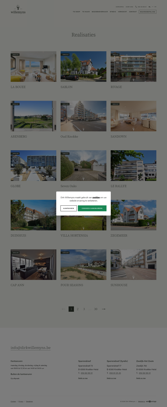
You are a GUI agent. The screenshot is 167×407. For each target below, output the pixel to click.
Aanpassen (68, 208)
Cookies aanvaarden (92, 208)
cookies (96, 197)
